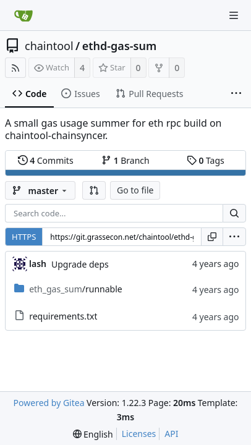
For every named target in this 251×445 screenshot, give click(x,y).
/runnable (75, 289)
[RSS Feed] (15, 67)
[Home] (23, 15)
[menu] (234, 236)
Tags (205, 160)
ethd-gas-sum (119, 46)
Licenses (139, 433)
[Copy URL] (212, 236)
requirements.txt (63, 316)
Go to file (135, 190)
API (171, 433)
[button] (94, 190)
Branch (125, 160)
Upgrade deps (80, 264)
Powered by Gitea (49, 403)
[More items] (236, 94)
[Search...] (234, 213)
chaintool (49, 46)
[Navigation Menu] (234, 15)
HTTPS (24, 236)
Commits (46, 160)
